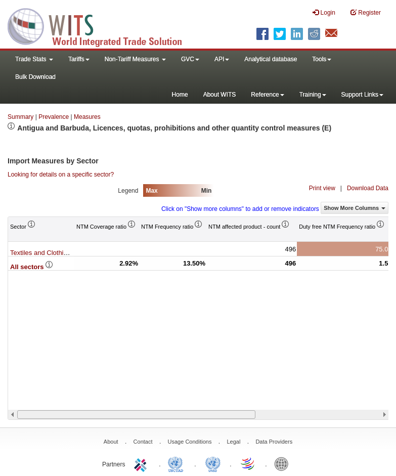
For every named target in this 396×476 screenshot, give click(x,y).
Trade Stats (34, 59)
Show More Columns (354, 208)
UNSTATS (213, 463)
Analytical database (270, 59)
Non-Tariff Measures (135, 59)
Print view (322, 188)
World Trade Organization (248, 463)
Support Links (362, 94)
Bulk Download (35, 76)
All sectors (32, 267)
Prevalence (53, 116)
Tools (321, 59)
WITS (101, 25)
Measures (87, 116)
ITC (142, 463)
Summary (20, 116)
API (221, 59)
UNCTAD (177, 463)
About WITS (219, 94)
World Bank (284, 463)
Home (180, 94)
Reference (267, 94)
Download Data (367, 188)
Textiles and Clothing (45, 252)
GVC (190, 59)
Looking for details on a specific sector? (61, 174)
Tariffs (79, 59)
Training (312, 94)
